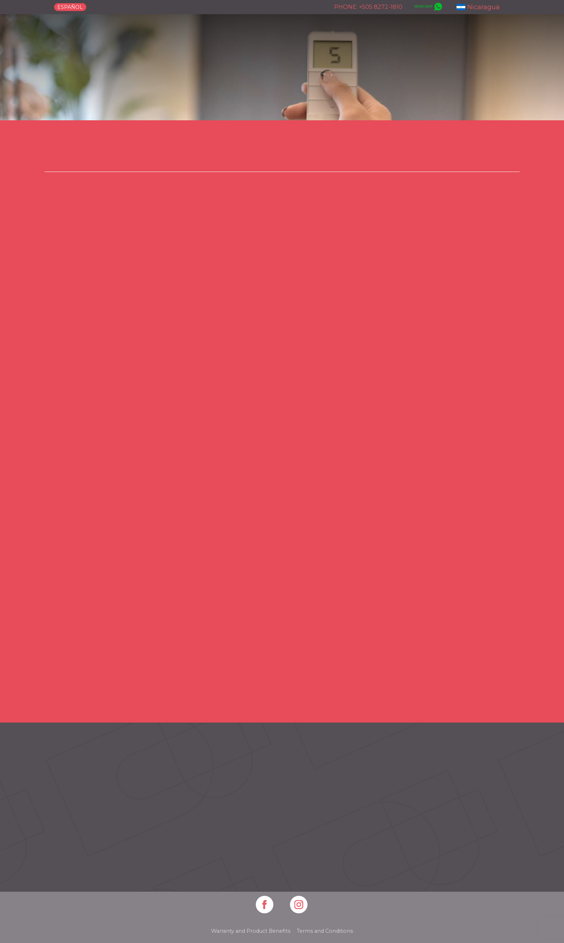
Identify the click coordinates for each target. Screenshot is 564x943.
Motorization (396, 155)
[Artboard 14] (265, 905)
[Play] (280, 418)
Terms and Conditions (325, 931)
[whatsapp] (427, 7)
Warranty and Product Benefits (250, 931)
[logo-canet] (100, 35)
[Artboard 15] (299, 905)
